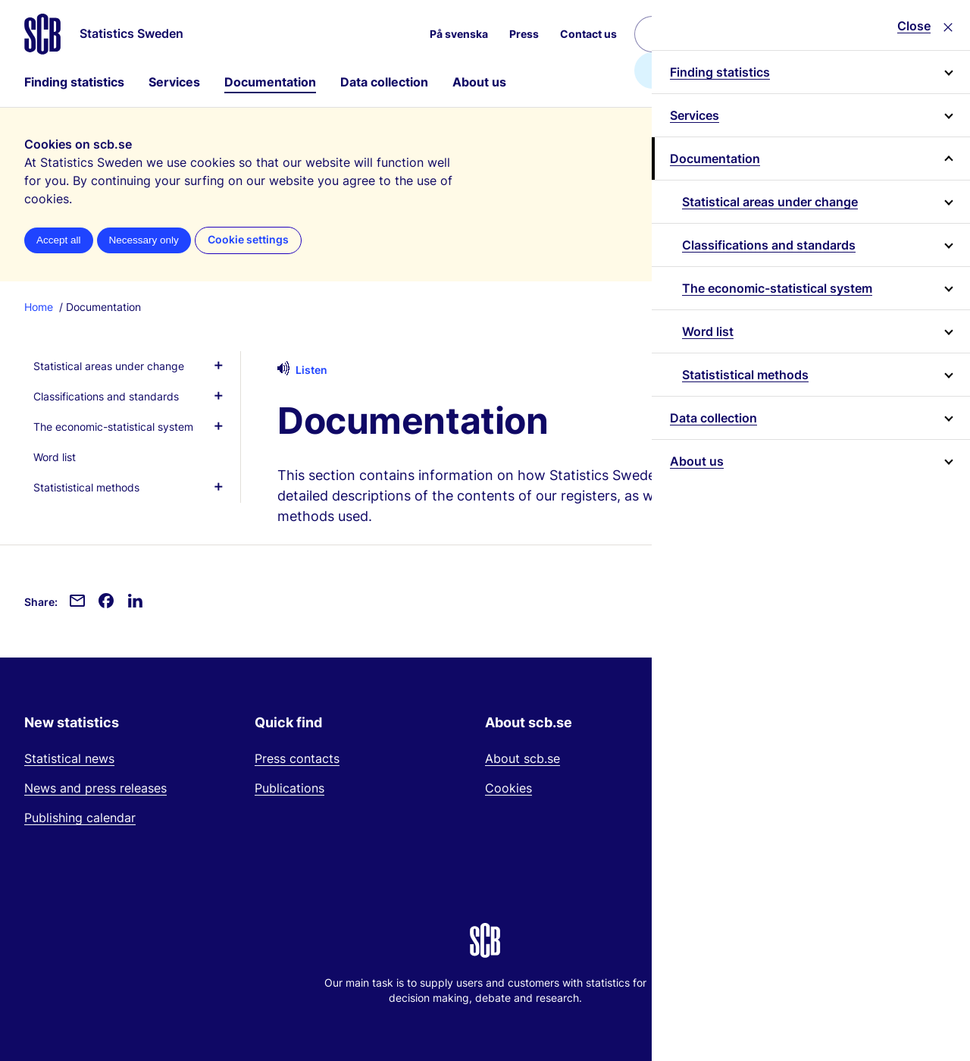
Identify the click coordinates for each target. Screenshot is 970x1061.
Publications (289, 788)
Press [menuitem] (524, 33)
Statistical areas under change (770, 201)
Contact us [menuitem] (588, 33)
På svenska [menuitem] (459, 33)
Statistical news (69, 758)
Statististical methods (745, 374)
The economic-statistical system (777, 288)
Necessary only (144, 240)
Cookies (508, 788)
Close (914, 25)
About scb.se (522, 758)
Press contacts (297, 758)
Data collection (384, 81)
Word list (708, 331)
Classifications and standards (769, 245)
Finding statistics (74, 81)
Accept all (58, 240)
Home (38, 306)
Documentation (270, 81)
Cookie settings (248, 240)
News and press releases (95, 788)
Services (174, 81)
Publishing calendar (80, 817)
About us (479, 81)
